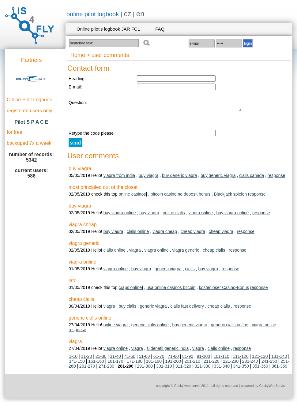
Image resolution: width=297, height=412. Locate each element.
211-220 (211, 364)
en (140, 13)
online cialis (174, 216)
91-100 (203, 360)
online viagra (115, 328)
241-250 (269, 364)
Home (77, 55)
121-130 (260, 360)
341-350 (241, 369)
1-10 (73, 360)
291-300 (144, 369)
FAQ (159, 29)
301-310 (164, 369)
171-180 (134, 364)
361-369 (279, 369)
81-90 (187, 360)
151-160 (96, 364)
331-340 (222, 369)
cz (127, 13)
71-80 (173, 360)
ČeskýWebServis (272, 389)
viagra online (200, 216)
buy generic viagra (179, 179)
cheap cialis (214, 253)
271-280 (106, 369)
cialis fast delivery (187, 309)
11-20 (86, 360)
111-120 (240, 360)
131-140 (279, 360)
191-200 (173, 364)
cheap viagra (193, 235)
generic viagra (168, 272)
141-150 (77, 364)
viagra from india (119, 179)
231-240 (250, 364)
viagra (135, 253)
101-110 (221, 360)
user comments (110, 55)
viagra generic (185, 253)
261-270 (87, 369)
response (276, 179)
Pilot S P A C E (31, 122)
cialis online (138, 235)
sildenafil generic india (168, 352)
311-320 (183, 369)
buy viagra (149, 179)
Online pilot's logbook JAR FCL (108, 29)
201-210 (192, 364)
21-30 (101, 360)
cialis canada (251, 179)
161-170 (115, 364)
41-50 (129, 360)
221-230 (231, 364)
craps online (130, 291)
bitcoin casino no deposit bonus (180, 197)
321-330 (202, 369)
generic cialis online (150, 328)
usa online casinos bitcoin (171, 291)
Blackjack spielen (230, 197)
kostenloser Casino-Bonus (224, 291)
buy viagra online (119, 216)
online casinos (132, 197)
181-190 (154, 364)
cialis (190, 272)
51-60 (144, 360)
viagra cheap (164, 235)
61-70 (158, 360)
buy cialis (127, 309)
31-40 (115, 360)
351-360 (260, 369)
